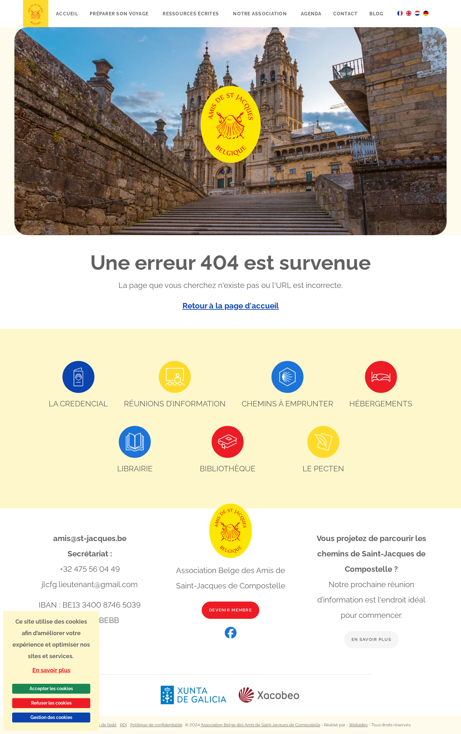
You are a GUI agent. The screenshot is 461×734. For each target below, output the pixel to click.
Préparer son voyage (120, 13)
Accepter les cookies (51, 688)
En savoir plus (371, 639)
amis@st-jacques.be (89, 538)
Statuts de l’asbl (102, 724)
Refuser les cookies (51, 703)
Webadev (358, 724)
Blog (376, 13)
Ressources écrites (191, 13)
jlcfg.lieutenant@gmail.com (90, 584)
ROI (123, 724)
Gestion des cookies (51, 717)
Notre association (260, 13)
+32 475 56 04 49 (90, 569)
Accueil (67, 13)
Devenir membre (230, 610)
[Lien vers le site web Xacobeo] (269, 695)
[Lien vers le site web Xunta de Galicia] (199, 695)
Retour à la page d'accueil (230, 305)
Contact (345, 13)
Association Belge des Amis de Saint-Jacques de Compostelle (260, 724)
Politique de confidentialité (156, 724)
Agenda (311, 13)
